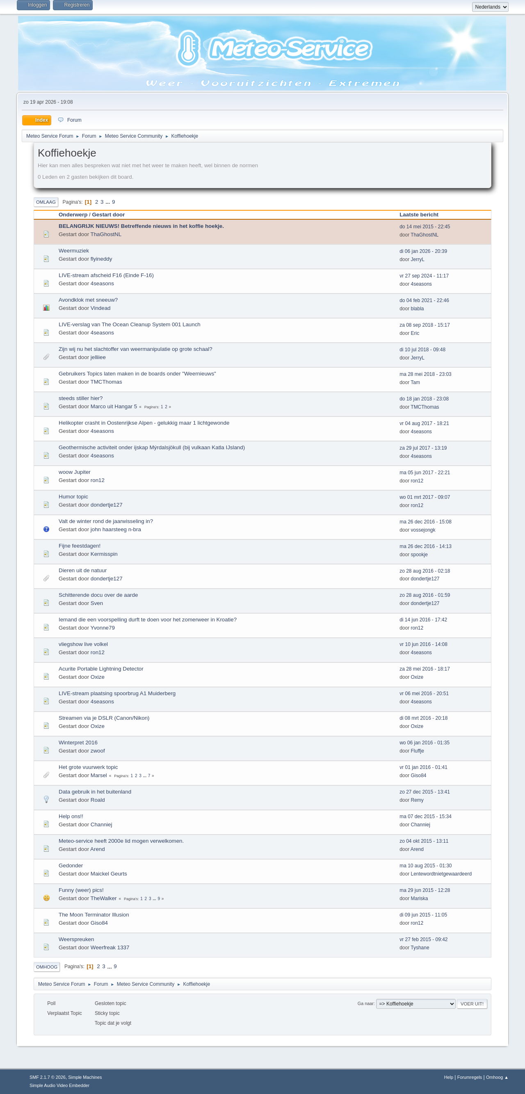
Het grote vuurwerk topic (88, 767)
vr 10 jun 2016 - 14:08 (423, 644)
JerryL (418, 259)
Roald (98, 800)
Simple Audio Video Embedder (59, 1085)
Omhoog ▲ (497, 1077)
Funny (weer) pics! (81, 890)
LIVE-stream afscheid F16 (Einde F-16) (106, 275)
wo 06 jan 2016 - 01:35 (424, 743)
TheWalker (104, 898)
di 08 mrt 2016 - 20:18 (423, 718)
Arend (97, 849)
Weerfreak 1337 (110, 947)
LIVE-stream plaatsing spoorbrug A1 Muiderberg (117, 693)
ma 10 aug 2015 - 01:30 (425, 866)
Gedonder (71, 865)
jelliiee (98, 357)
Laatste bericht (422, 215)
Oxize (98, 677)
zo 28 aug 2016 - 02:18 (424, 571)
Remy (417, 800)
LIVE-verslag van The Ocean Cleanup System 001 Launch (130, 324)
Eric (415, 333)
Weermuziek (74, 251)
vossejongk (423, 530)
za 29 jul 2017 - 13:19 (423, 448)
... (108, 202)
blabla (417, 309)
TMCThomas (106, 382)
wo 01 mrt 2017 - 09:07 (424, 497)
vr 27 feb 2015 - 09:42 (423, 939)
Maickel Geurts (109, 874)
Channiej (101, 824)
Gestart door (108, 215)
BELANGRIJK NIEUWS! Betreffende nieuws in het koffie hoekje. (141, 226)
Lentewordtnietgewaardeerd (441, 874)
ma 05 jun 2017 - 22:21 (424, 472)
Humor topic (73, 497)
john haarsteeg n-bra (116, 529)
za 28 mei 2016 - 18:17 (424, 669)
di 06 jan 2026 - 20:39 (423, 251)
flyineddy (101, 259)
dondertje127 (107, 505)
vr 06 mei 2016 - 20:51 (424, 693)
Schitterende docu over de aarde (98, 595)
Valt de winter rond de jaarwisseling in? (106, 521)
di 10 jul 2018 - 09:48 (422, 350)
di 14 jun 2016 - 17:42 (423, 620)
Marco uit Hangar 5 (114, 406)
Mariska (419, 898)
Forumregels (469, 1077)
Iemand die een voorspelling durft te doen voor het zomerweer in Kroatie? (148, 619)
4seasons (102, 283)
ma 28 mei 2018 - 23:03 (425, 374)
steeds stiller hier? (81, 398)
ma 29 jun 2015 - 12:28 (424, 890)
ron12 (98, 480)
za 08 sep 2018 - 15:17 (424, 325)
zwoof (98, 751)
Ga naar (366, 1003)
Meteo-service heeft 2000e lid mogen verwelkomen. (121, 841)
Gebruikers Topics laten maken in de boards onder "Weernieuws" (137, 374)
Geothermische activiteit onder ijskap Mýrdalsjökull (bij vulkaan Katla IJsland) (152, 447)
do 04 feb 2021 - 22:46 (424, 300)
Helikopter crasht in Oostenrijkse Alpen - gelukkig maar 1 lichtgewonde (144, 423)
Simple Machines (85, 1077)
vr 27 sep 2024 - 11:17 (424, 276)
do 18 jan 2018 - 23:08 (424, 399)
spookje (419, 554)
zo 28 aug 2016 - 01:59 (424, 595)
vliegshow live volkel (83, 644)
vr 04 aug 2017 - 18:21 (424, 423)
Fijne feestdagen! (79, 546)
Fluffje (417, 751)
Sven (97, 603)
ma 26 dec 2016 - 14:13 (425, 546)
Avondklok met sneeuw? (88, 300)
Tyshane (420, 948)
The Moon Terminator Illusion (94, 915)
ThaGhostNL (106, 234)
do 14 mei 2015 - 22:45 (424, 227)
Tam (415, 382)
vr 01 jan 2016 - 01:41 (423, 767)
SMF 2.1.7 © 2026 (48, 1077)
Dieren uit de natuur (83, 570)
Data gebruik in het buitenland (95, 792)
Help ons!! (71, 816)
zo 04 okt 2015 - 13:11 (423, 841)
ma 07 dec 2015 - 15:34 (425, 816)
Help (448, 1077)
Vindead (101, 308)
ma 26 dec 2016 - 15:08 (425, 522)
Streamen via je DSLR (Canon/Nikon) (104, 718)
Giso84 (419, 775)
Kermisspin (104, 554)
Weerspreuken (76, 939)
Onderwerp (73, 215)
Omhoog (46, 966)
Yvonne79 (103, 628)
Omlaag (46, 202)
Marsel (99, 775)
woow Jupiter (75, 472)
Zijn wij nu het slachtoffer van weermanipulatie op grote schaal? (135, 349)
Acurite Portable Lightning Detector (101, 669)
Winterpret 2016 (78, 742)
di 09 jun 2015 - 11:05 (423, 915)
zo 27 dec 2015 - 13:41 (424, 792)
